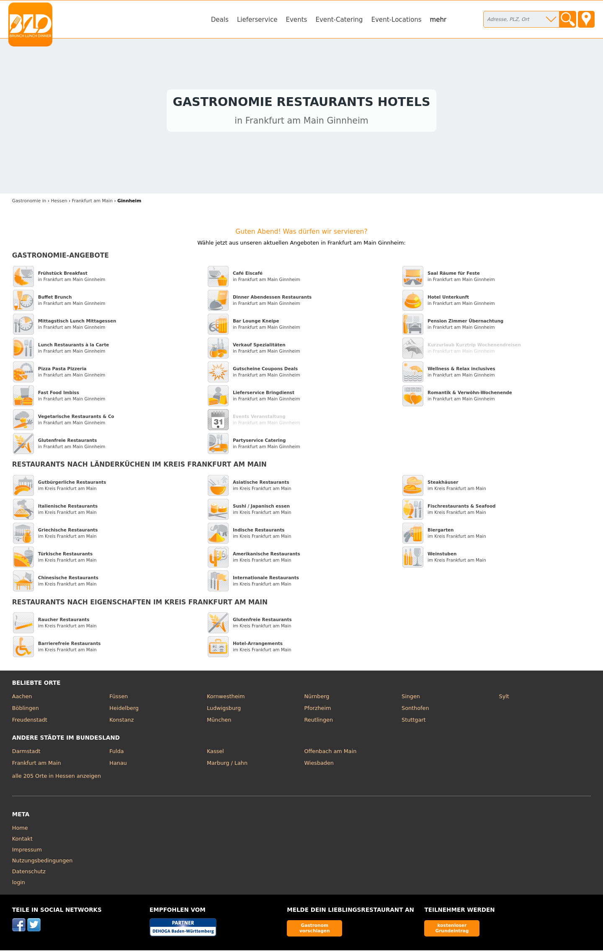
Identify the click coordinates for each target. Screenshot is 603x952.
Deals (220, 19)
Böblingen (25, 710)
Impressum (27, 852)
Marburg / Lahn (227, 764)
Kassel (215, 753)
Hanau (117, 764)
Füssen (118, 698)
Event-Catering (339, 19)
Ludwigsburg (224, 710)
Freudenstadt (29, 721)
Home (20, 830)
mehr (438, 19)
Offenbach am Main (330, 753)
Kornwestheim (226, 698)
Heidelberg (124, 710)
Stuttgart (413, 721)
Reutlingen (318, 721)
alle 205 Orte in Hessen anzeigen (56, 777)
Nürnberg (316, 698)
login (18, 884)
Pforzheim (317, 710)
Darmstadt (26, 753)
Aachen (22, 698)
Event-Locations (396, 19)
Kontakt (22, 841)
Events (296, 19)
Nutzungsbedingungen (42, 862)
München (219, 721)
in (29, 203)
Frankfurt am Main (36, 764)
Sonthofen (415, 710)
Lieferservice (257, 19)
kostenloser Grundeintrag (452, 930)
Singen (411, 698)
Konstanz (121, 721)
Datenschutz (29, 873)
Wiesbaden (318, 764)
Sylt (504, 698)
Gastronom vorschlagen (314, 930)
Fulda (116, 753)
